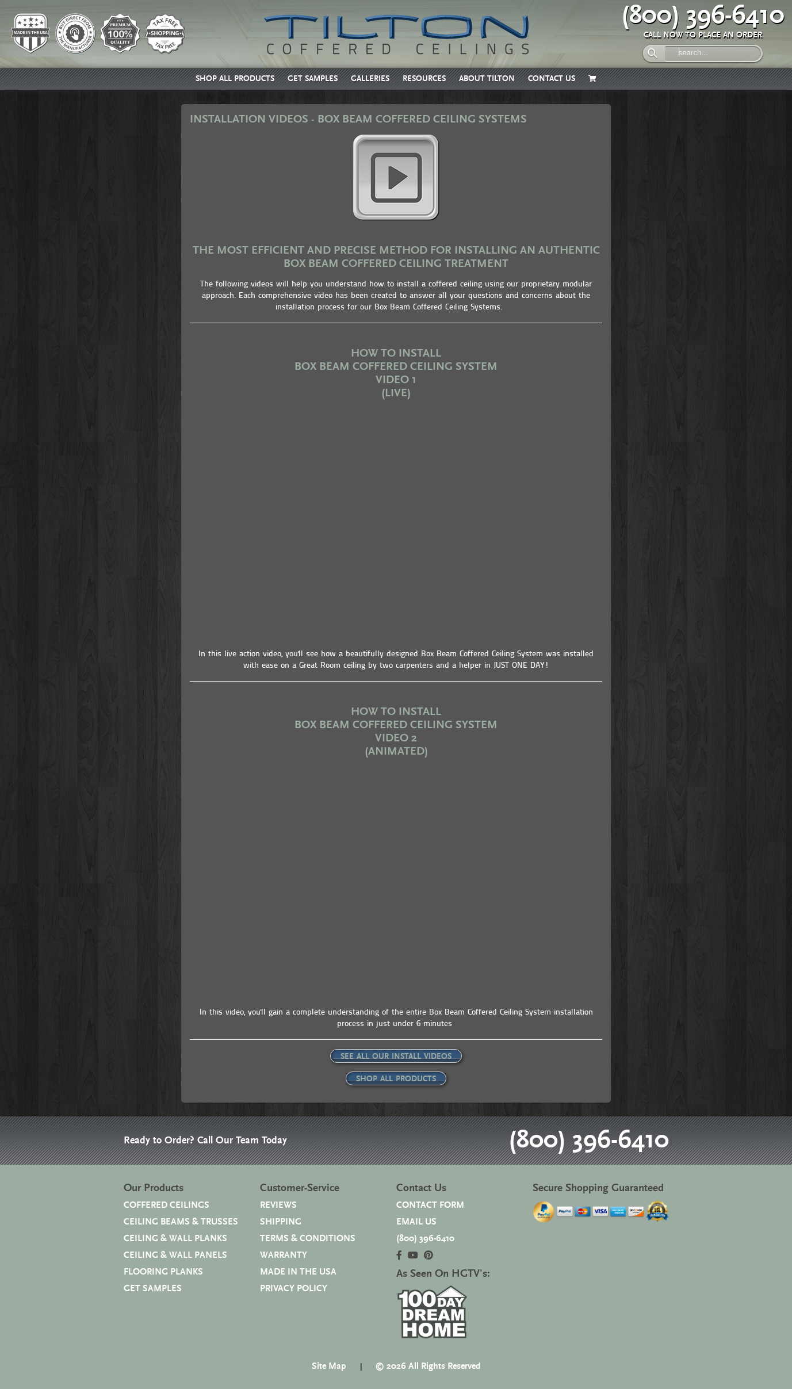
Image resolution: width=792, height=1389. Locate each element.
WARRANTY (283, 1255)
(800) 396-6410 (703, 15)
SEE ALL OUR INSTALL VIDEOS (396, 1056)
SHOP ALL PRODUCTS (235, 78)
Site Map (329, 1366)
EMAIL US (416, 1221)
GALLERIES (370, 78)
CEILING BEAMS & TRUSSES (181, 1221)
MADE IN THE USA (298, 1271)
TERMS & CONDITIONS (307, 1238)
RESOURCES (424, 78)
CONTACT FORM (430, 1205)
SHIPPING (280, 1221)
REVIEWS (278, 1205)
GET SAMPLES (313, 78)
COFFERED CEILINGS (166, 1205)
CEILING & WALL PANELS (175, 1255)
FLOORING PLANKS (163, 1271)
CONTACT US (551, 78)
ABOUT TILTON (487, 78)
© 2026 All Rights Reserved (428, 1366)
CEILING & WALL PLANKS (175, 1238)
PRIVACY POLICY (293, 1288)
